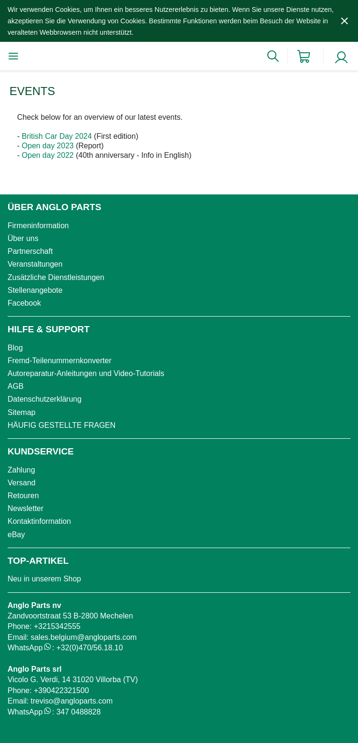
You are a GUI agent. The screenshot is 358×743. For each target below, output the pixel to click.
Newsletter (26, 508)
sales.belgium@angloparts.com (83, 637)
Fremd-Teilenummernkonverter (60, 361)
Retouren (23, 496)
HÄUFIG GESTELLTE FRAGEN (61, 425)
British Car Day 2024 (57, 136)
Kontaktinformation (39, 521)
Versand (22, 483)
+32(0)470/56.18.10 (90, 648)
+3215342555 (57, 626)
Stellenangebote (35, 290)
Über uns (23, 238)
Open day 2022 (48, 155)
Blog (15, 348)
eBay (16, 535)
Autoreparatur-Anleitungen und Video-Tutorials (86, 373)
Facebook (24, 303)
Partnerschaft (30, 251)
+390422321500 (61, 690)
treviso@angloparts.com (71, 701)
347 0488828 (79, 712)
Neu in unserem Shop (44, 579)
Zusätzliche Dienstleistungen (56, 277)
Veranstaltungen (35, 264)
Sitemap (22, 412)
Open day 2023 (48, 146)
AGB (16, 386)
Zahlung (21, 470)
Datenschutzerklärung (45, 399)
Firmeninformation (38, 226)
